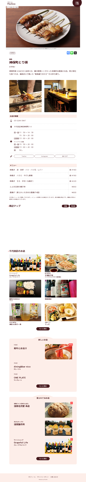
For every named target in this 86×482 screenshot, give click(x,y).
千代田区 (10, 7)
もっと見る (43, 329)
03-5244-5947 (20, 121)
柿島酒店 (48, 299)
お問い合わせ (54, 477)
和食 (17, 7)
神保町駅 (12, 53)
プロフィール (31, 477)
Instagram (44, 156)
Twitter (24, 156)
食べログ (65, 156)
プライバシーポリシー (43, 477)
